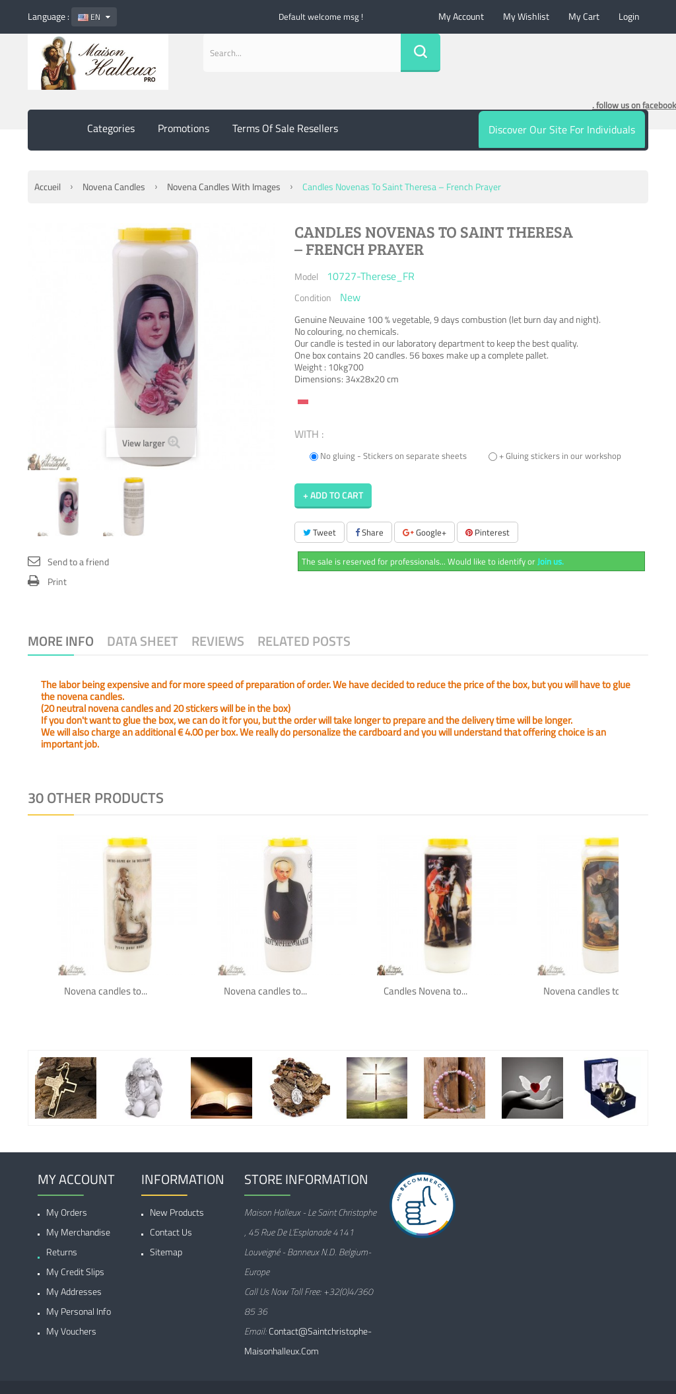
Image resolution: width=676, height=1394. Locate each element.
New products (177, 1212)
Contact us (171, 1232)
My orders (66, 1212)
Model (306, 276)
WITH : (310, 433)
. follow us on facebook (634, 105)
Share (369, 532)
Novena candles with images (224, 186)
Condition (312, 297)
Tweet (319, 532)
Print (57, 581)
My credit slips (75, 1271)
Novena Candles (114, 186)
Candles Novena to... (425, 990)
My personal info (78, 1311)
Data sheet (142, 641)
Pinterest (487, 532)
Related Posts (304, 641)
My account (461, 16)
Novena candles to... (105, 990)
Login (629, 16)
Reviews (217, 641)
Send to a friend (78, 562)
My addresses (74, 1291)
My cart (583, 16)
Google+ (424, 532)
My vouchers (71, 1331)
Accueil (47, 186)
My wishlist (526, 16)
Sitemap (166, 1252)
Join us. (550, 561)
